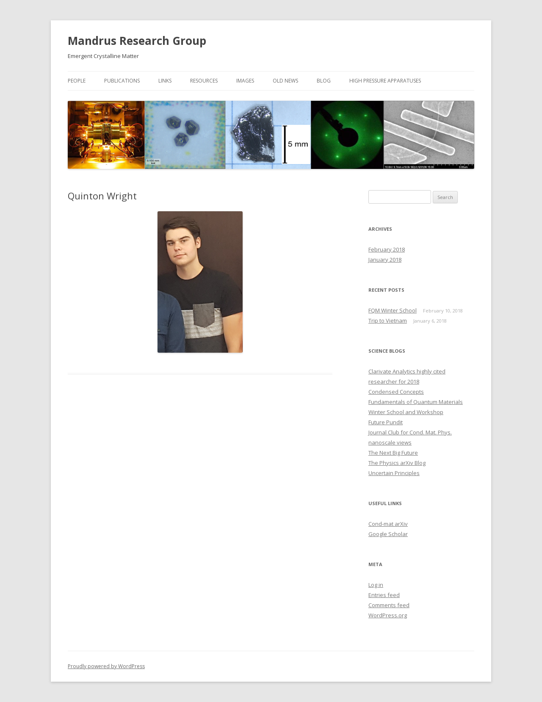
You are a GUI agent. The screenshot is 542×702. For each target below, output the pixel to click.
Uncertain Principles (394, 473)
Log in (375, 585)
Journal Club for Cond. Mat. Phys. (410, 432)
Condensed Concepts (396, 391)
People (77, 80)
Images (245, 80)
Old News (285, 80)
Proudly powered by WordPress (106, 666)
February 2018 (386, 249)
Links (164, 80)
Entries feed (384, 595)
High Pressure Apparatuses (385, 80)
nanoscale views (390, 442)
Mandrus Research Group (137, 40)
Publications (122, 80)
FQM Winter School (392, 310)
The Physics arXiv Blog (397, 463)
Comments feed (388, 605)
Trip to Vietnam (387, 320)
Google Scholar (388, 534)
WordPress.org (387, 615)
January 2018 (384, 259)
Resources (204, 80)
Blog (324, 80)
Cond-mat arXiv (388, 524)
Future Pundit (385, 422)
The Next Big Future (393, 452)
